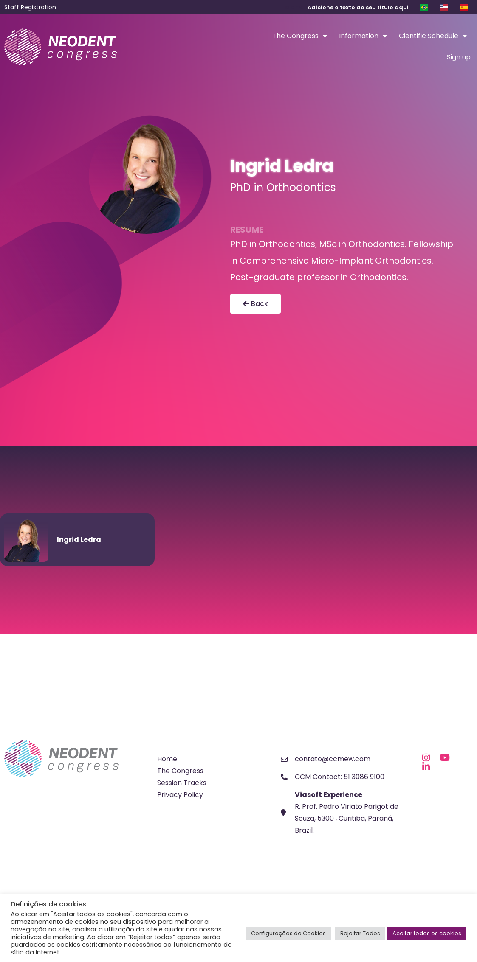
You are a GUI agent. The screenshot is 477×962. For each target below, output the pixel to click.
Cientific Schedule (433, 36)
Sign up (459, 57)
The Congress (299, 36)
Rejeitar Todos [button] (360, 933)
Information (363, 36)
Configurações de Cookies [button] (288, 933)
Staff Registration (30, 7)
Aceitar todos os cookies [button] (426, 933)
